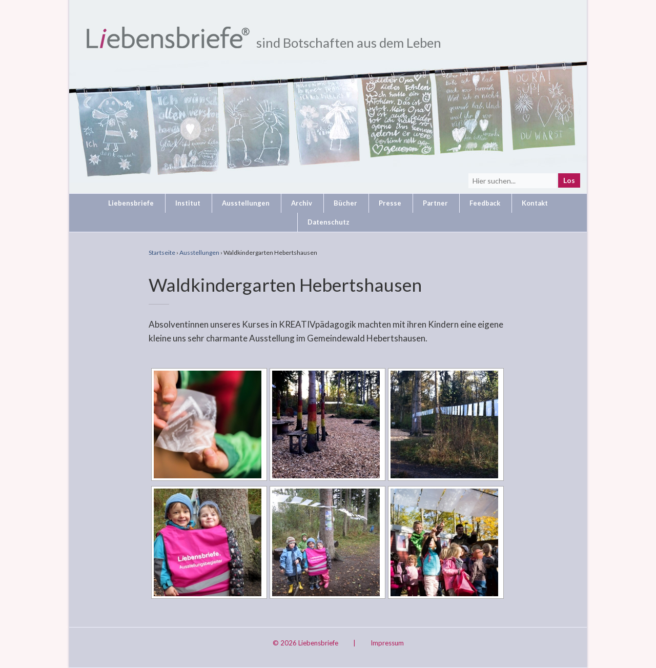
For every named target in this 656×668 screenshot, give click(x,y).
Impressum (387, 643)
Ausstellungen (246, 203)
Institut (187, 203)
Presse (390, 203)
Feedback (484, 203)
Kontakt (535, 203)
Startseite (162, 252)
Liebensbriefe (131, 203)
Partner (435, 203)
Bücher (345, 203)
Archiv (301, 203)
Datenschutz (329, 222)
